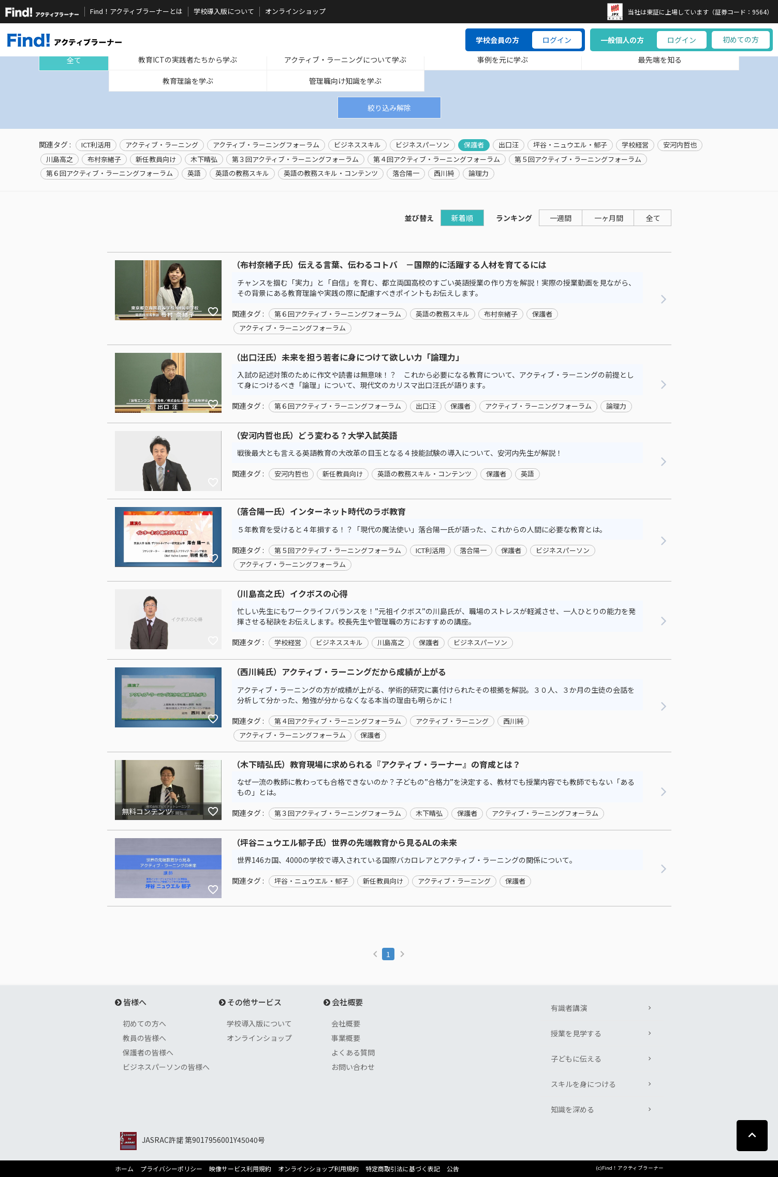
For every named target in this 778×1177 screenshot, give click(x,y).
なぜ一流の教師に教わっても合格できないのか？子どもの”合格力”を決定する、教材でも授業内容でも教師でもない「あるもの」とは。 (436, 787)
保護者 (474, 145)
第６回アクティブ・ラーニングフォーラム (109, 173)
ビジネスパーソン (422, 145)
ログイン (556, 40)
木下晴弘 (203, 159)
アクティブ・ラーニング (161, 145)
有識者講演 (569, 1008)
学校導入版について (224, 11)
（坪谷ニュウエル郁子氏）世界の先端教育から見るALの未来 (344, 842)
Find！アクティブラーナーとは (136, 11)
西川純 (444, 173)
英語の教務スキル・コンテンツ (331, 173)
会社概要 (345, 1023)
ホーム (124, 1169)
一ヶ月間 (608, 218)
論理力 (478, 173)
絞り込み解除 (389, 107)
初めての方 (741, 39)
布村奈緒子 (104, 159)
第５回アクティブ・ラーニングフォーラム (578, 159)
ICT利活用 (96, 145)
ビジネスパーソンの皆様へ (166, 1067)
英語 (194, 173)
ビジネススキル (357, 145)
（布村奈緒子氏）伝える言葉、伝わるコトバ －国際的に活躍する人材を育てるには (389, 265)
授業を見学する (576, 1033)
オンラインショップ (295, 11)
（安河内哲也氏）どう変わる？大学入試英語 (315, 435)
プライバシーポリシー (171, 1169)
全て (74, 60)
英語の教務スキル (242, 173)
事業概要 (345, 1038)
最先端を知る (660, 59)
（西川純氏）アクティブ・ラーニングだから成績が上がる (339, 672)
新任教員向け (156, 159)
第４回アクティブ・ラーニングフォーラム (436, 159)
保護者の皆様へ (148, 1052)
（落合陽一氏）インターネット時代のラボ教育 (319, 511)
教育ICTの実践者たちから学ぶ (187, 59)
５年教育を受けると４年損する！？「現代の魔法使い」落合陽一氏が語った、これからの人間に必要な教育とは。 (422, 529)
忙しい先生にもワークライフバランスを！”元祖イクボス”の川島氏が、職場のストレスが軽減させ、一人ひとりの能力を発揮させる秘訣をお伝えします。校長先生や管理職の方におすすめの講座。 (436, 616)
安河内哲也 (680, 145)
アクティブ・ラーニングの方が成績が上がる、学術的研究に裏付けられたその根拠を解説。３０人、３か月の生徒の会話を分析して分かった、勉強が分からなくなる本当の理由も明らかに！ (436, 694)
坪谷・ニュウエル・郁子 (570, 145)
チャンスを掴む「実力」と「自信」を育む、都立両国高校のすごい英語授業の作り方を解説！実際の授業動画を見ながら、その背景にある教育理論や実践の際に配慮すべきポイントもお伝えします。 (436, 287)
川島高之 (59, 159)
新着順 (462, 218)
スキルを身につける (583, 1084)
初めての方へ (144, 1023)
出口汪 (508, 145)
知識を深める (572, 1109)
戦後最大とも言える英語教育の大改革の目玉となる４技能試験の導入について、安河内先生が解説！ (400, 453)
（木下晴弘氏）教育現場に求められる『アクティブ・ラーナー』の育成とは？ (376, 764)
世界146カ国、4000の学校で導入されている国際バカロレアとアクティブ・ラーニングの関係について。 (407, 860)
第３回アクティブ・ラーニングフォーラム (295, 159)
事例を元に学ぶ (502, 59)
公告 (453, 1169)
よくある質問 (353, 1052)
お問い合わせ (353, 1067)
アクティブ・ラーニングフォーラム (266, 145)
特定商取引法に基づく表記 (402, 1169)
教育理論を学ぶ (188, 81)
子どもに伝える (576, 1058)
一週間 (560, 218)
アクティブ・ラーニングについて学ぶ (345, 59)
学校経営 (635, 145)
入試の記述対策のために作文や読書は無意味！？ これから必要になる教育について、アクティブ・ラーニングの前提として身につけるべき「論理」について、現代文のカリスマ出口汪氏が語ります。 (435, 379)
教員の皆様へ (144, 1038)
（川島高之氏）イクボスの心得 (290, 594)
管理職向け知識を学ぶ (345, 81)
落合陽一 (405, 173)
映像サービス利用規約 (240, 1169)
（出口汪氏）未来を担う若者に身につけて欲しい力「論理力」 (348, 357)
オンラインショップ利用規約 (318, 1169)
